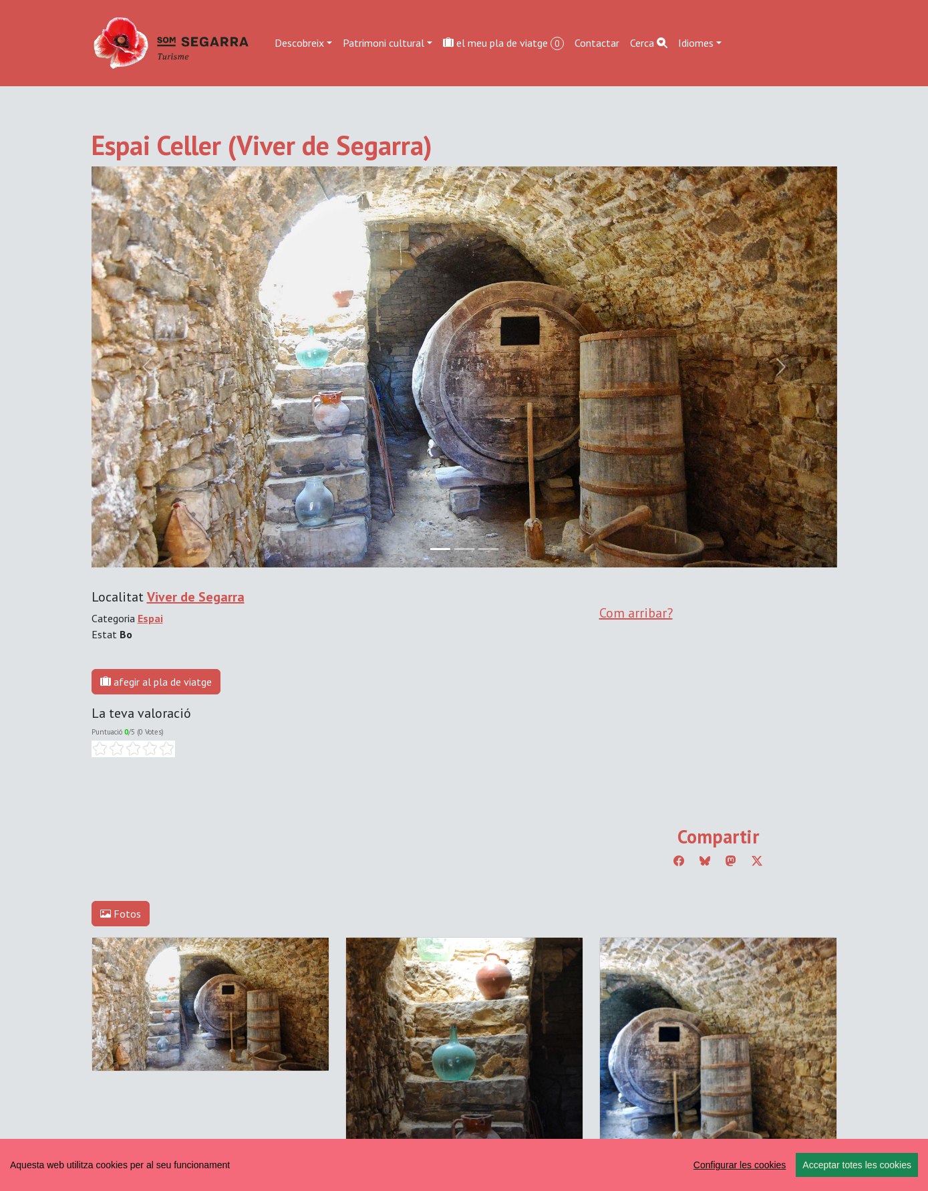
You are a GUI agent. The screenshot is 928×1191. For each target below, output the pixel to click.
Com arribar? (636, 613)
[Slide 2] (488, 549)
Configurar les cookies (739, 1165)
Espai (150, 618)
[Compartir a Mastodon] (731, 861)
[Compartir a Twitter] (757, 861)
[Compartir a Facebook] (678, 861)
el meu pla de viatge (503, 43)
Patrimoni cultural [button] (383, 42)
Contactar (597, 42)
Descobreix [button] (299, 42)
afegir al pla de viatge (156, 681)
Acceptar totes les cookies (856, 1165)
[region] (464, 1165)
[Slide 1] (464, 549)
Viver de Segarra (196, 597)
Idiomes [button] (696, 42)
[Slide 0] (440, 549)
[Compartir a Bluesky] (705, 861)
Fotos (120, 913)
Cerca (648, 42)
